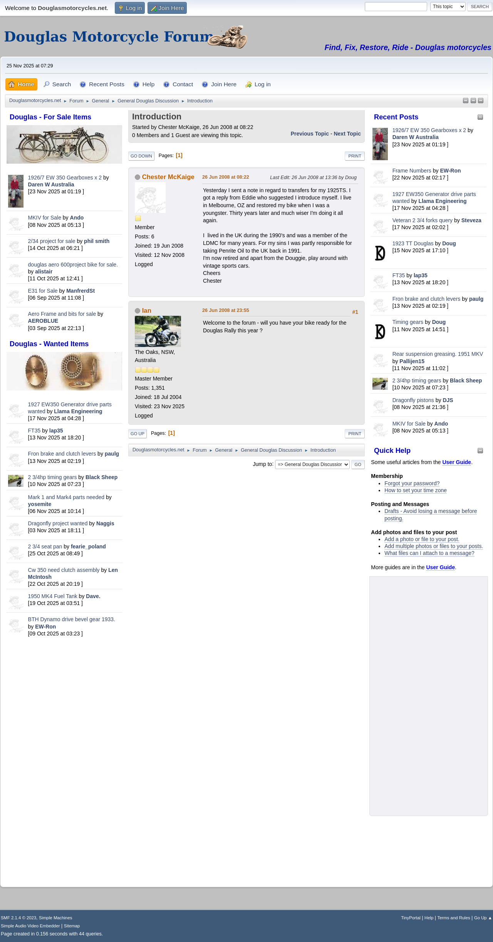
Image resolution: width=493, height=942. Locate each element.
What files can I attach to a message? (429, 553)
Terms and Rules (454, 917)
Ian (146, 310)
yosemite (40, 504)
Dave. (93, 596)
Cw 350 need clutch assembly (64, 570)
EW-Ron (45, 627)
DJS (448, 400)
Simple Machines (55, 917)
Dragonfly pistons (413, 400)
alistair (43, 271)
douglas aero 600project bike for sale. (73, 264)
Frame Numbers (411, 171)
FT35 (34, 430)
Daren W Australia (51, 184)
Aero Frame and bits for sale (62, 314)
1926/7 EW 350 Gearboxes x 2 (65, 177)
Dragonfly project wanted (58, 523)
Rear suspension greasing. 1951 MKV (437, 354)
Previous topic (310, 134)
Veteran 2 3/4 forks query (422, 220)
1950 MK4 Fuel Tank (52, 596)
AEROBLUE (43, 321)
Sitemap (72, 926)
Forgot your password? (411, 483)
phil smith (96, 241)
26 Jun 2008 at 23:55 (225, 310)
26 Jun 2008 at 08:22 (225, 177)
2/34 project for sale (51, 241)
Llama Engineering (78, 411)
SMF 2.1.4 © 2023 (18, 917)
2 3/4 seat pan (45, 546)
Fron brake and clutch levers (62, 454)
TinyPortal (411, 917)
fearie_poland (88, 546)
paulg (112, 454)
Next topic (347, 134)
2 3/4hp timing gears (52, 477)
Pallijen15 (411, 361)
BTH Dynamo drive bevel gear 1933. (71, 619)
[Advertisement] (64, 759)
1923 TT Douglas (413, 243)
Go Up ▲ (483, 917)
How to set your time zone (415, 490)
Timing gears (408, 322)
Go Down (141, 156)
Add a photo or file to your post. (421, 539)
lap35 (56, 430)
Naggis (105, 523)
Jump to (262, 464)
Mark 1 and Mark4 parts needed (66, 497)
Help (428, 917)
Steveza (471, 220)
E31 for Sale (43, 291)
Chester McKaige (168, 177)
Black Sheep (101, 477)
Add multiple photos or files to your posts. (433, 546)
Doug (449, 243)
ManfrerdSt (80, 291)
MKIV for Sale (44, 218)
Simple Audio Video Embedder (30, 926)
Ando (77, 218)
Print (354, 156)
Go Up (137, 433)
